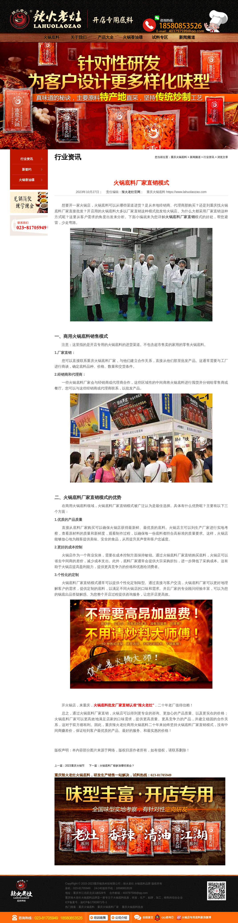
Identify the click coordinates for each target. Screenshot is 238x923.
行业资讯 (33, 159)
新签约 (34, 169)
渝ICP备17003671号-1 (93, 902)
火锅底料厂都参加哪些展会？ (117, 765)
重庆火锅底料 (179, 157)
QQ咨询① (167, 917)
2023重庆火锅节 (75, 765)
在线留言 (148, 917)
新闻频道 (187, 37)
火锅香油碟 (133, 37)
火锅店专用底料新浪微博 (196, 917)
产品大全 (106, 37)
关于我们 (79, 37)
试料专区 (160, 37)
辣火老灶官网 (131, 192)
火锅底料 (51, 37)
